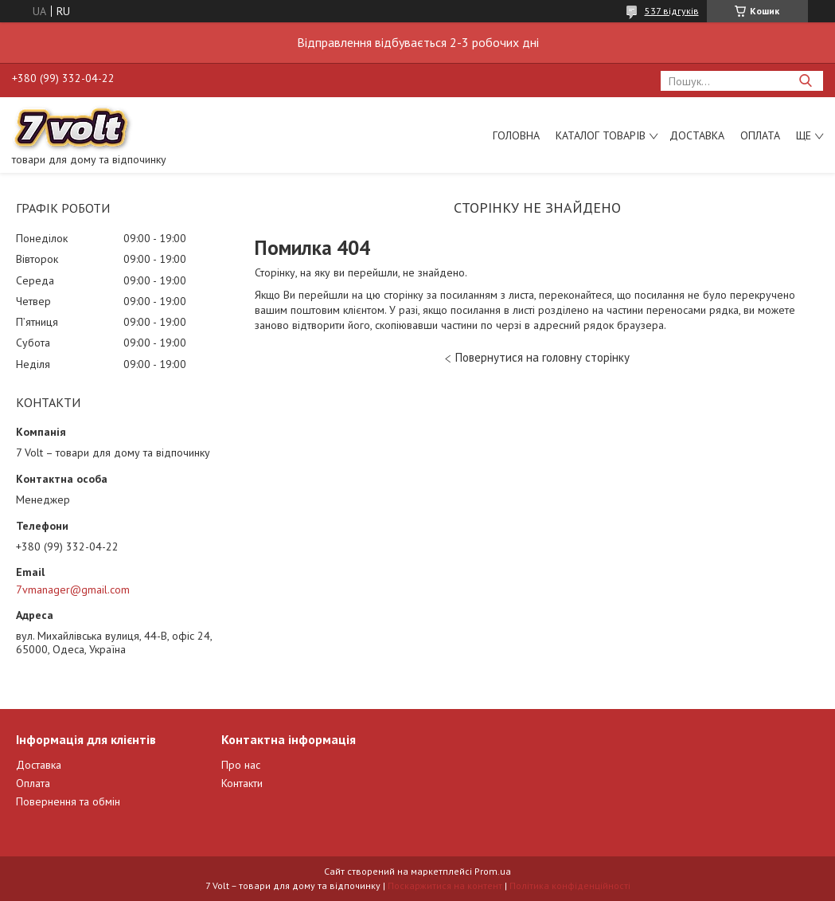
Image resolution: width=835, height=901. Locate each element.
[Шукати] (805, 81)
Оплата (760, 135)
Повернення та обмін (68, 801)
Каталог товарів (601, 135)
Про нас (240, 765)
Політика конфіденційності (569, 885)
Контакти (242, 783)
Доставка (696, 135)
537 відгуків (672, 11)
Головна (516, 135)
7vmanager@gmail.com (73, 589)
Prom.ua (492, 871)
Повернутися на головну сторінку (542, 357)
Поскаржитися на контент (445, 885)
